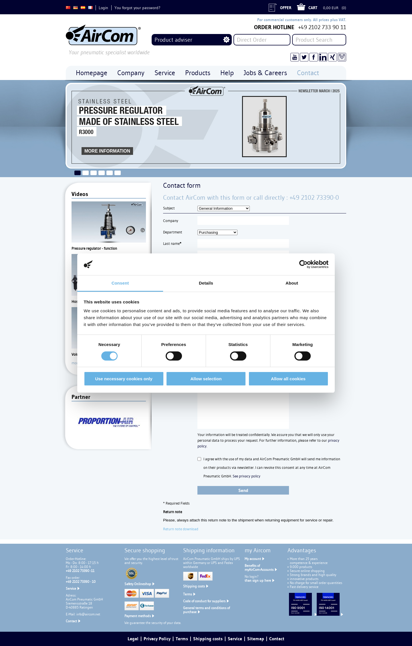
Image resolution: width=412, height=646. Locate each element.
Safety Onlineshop (137, 584)
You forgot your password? (137, 7)
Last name (172, 243)
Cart (312, 7)
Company (170, 220)
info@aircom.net (88, 614)
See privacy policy (246, 476)
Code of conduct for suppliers (204, 601)
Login (103, 7)
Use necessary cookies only (123, 378)
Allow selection (205, 378)
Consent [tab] (120, 283)
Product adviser (173, 39)
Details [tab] (206, 283)
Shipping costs (194, 586)
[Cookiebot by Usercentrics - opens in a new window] (303, 264)
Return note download (180, 529)
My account (253, 559)
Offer (285, 7)
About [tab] (292, 283)
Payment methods (137, 616)
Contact (71, 621)
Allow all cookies (288, 378)
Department (172, 232)
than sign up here (258, 580)
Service (71, 588)
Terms (187, 594)
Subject (169, 208)
